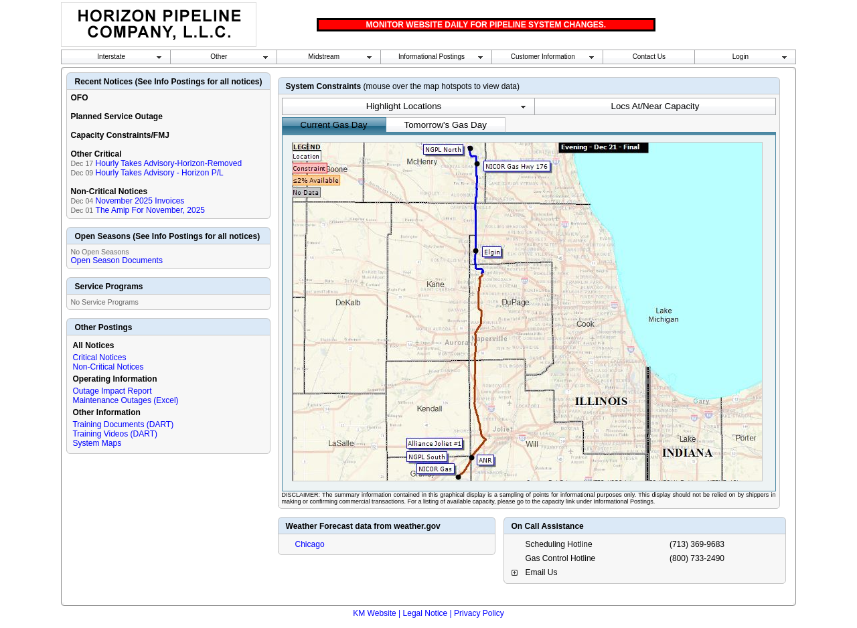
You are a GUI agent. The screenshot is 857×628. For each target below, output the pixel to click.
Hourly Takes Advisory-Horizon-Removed (169, 163)
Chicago (310, 544)
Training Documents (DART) (122, 424)
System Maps (96, 443)
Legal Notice (425, 613)
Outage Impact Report (111, 391)
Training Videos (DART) (114, 434)
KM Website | (376, 613)
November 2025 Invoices (140, 201)
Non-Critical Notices (107, 367)
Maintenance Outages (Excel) (125, 400)
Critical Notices (99, 357)
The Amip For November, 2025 (150, 210)
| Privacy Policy (477, 613)
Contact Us (649, 56)
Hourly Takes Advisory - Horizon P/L (160, 172)
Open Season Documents (116, 260)
